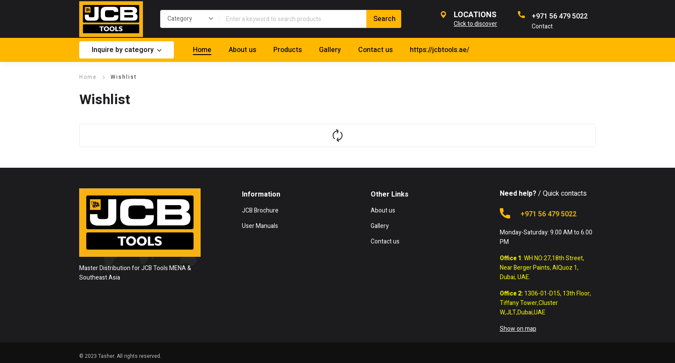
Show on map (518, 328)
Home (88, 77)
